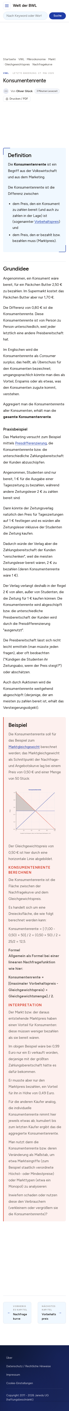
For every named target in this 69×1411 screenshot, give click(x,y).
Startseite (9, 59)
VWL (21, 59)
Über (9, 1357)
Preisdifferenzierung (31, 443)
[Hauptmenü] (6, 5)
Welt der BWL (25, 5)
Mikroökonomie (36, 59)
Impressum (13, 1374)
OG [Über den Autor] (6, 91)
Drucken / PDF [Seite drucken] (17, 98)
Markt (52, 59)
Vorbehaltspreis (46, 222)
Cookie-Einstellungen (19, 1383)
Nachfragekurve (42, 64)
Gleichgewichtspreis (17, 64)
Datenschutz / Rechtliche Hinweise (28, 1366)
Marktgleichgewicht (24, 747)
